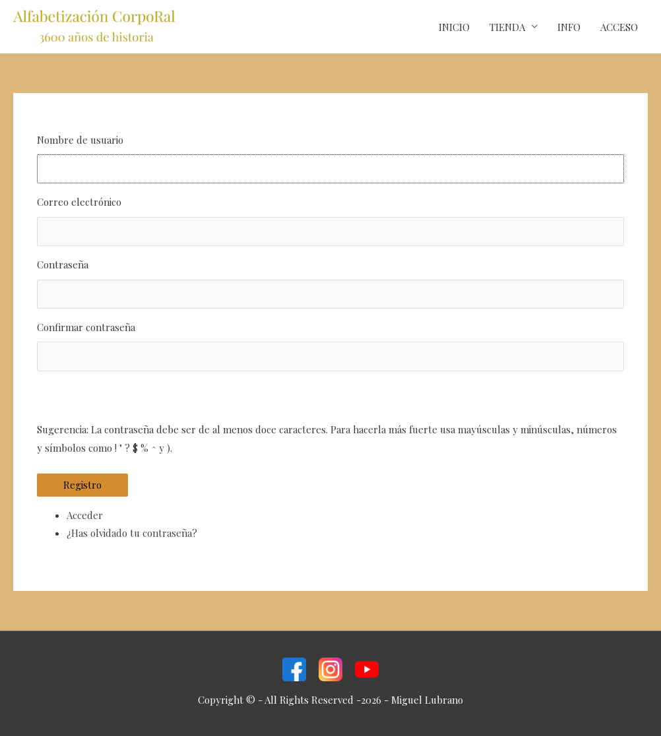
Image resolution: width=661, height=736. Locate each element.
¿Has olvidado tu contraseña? (132, 532)
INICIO (454, 27)
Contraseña (62, 264)
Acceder (85, 515)
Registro (82, 484)
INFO (569, 27)
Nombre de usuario (80, 139)
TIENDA (507, 27)
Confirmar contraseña (86, 327)
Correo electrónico (79, 201)
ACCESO (619, 27)
